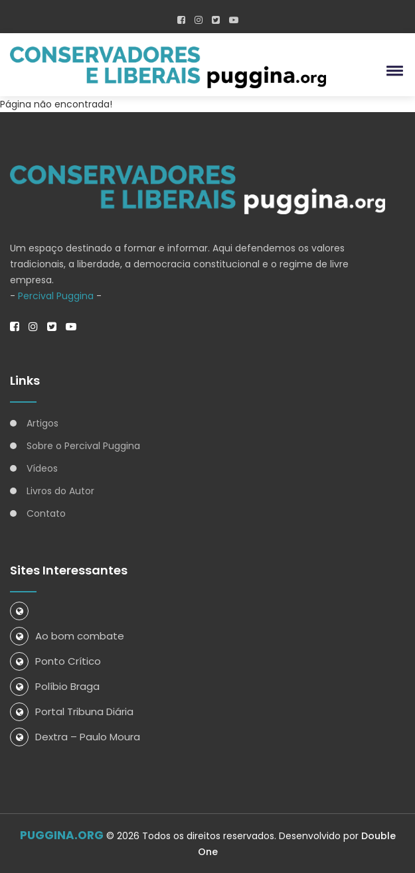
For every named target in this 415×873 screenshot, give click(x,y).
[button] (392, 70)
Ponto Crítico (55, 661)
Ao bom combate (67, 636)
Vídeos (42, 468)
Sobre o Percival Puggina (83, 445)
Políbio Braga (55, 686)
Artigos (42, 423)
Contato (46, 513)
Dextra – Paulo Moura (75, 737)
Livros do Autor (60, 491)
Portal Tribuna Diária (71, 711)
